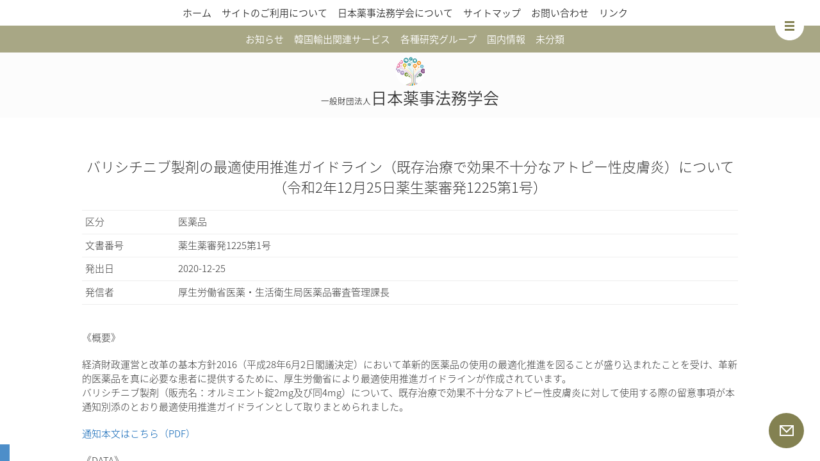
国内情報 (506, 39)
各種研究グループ (438, 39)
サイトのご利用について (274, 13)
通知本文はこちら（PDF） (138, 433)
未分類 (550, 39)
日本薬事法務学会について (395, 13)
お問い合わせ (560, 13)
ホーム (197, 13)
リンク (613, 13)
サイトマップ (492, 13)
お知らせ (264, 39)
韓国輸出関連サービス (342, 39)
